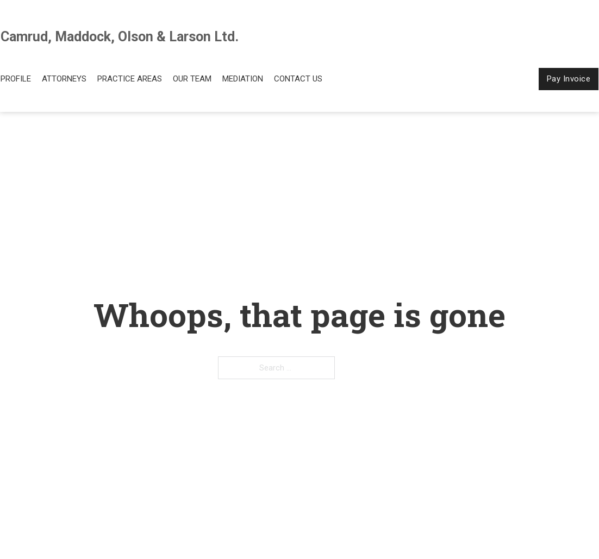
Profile (16, 79)
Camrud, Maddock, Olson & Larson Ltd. (120, 37)
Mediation (242, 79)
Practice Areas (129, 79)
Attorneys (64, 79)
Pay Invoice (569, 79)
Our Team (192, 79)
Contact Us (298, 79)
